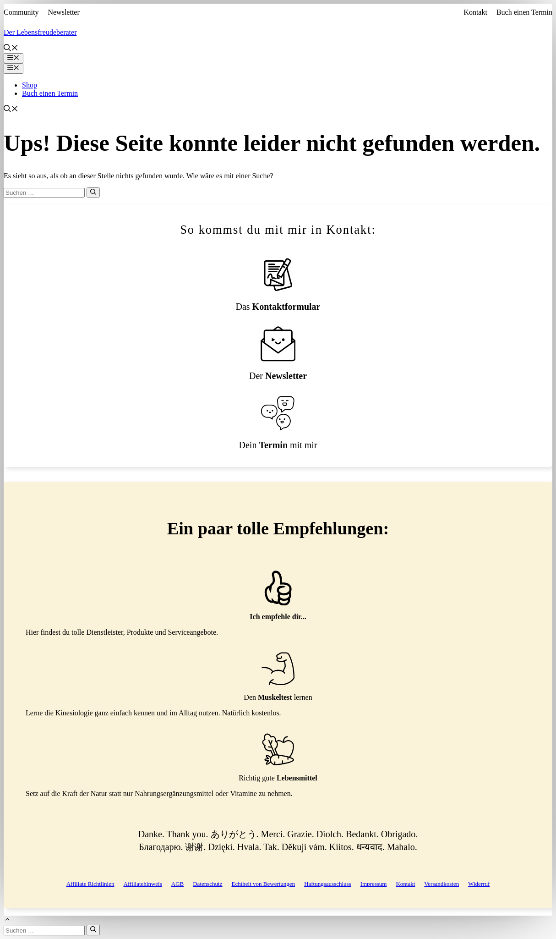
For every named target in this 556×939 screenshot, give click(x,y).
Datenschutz (207, 883)
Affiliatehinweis (143, 883)
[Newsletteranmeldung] (278, 353)
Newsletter (63, 12)
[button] (11, 49)
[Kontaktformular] (278, 284)
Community (21, 12)
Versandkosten (441, 883)
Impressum (373, 883)
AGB (177, 883)
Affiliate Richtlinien (90, 883)
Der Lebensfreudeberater (40, 32)
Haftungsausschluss (327, 883)
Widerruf (479, 883)
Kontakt (475, 12)
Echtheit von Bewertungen (263, 883)
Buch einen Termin (524, 12)
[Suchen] (93, 192)
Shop (29, 85)
